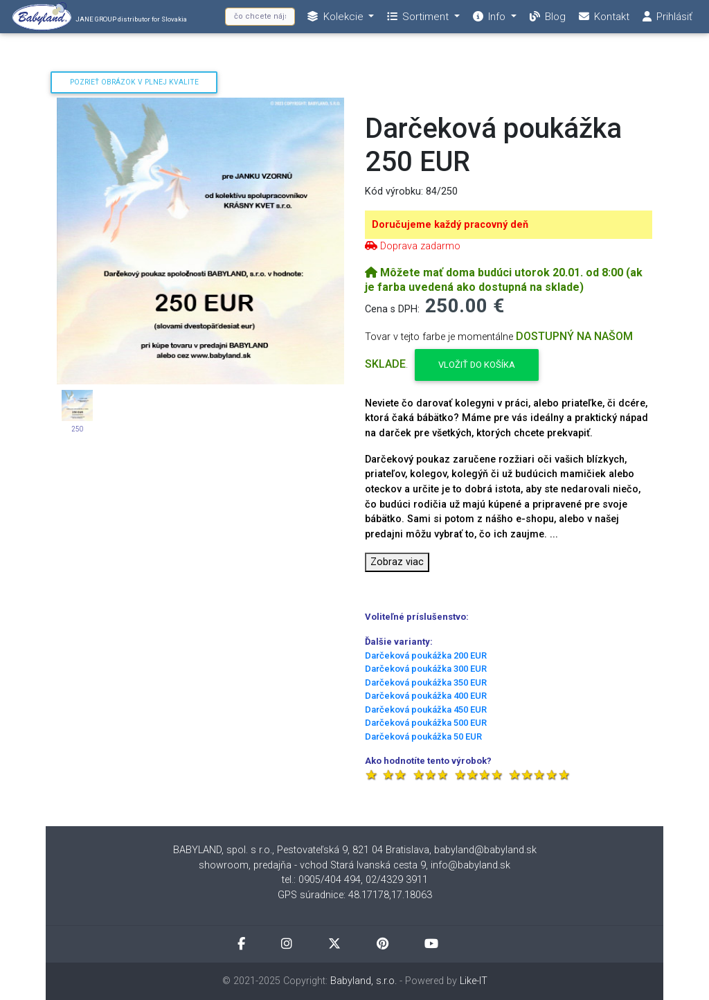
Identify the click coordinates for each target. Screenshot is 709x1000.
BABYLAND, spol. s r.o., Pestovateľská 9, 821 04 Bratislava (301, 850)
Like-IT (473, 981)
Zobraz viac (397, 562)
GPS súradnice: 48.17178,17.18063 (355, 895)
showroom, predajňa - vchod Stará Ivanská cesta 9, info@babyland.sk (354, 865)
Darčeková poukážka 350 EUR (426, 682)
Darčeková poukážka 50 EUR (423, 736)
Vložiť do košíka (476, 364)
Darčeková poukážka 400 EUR (426, 695)
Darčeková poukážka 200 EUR (426, 655)
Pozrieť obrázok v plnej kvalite (134, 82)
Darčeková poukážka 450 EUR (426, 709)
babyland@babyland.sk (485, 850)
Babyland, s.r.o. (363, 981)
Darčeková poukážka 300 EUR (426, 668)
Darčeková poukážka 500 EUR (426, 722)
